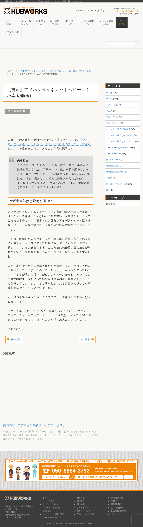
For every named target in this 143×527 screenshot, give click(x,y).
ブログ (121, 22)
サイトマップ (115, 514)
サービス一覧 (24, 22)
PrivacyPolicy (96, 10)
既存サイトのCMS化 (84, 514)
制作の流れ (70, 22)
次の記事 (85, 339)
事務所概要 (114, 504)
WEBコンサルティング (51, 517)
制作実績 (54, 22)
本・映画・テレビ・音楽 (80, 71)
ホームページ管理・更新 (52, 514)
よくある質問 (88, 22)
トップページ (11, 71)
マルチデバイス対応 (50, 507)
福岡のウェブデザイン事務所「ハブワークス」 (34, 425)
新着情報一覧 (115, 498)
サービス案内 (47, 501)
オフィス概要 (106, 22)
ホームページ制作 (49, 504)
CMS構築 (45, 511)
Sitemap (80, 10)
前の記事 (15, 339)
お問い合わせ (12, 33)
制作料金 (79, 498)
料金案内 (40, 22)
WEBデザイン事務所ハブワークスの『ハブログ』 (43, 71)
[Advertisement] (62, 124)
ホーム (9, 22)
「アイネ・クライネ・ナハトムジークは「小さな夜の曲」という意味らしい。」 (49, 144)
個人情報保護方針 (117, 511)
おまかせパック (82, 511)
